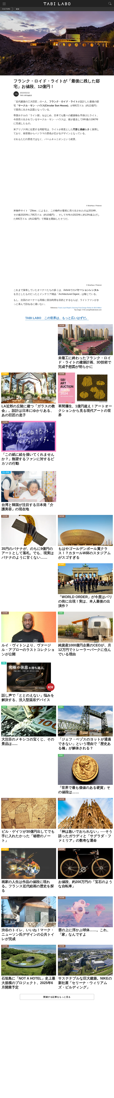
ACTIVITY (5, 374)
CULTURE (61, 326)
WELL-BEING (6, 473)
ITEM (3, 663)
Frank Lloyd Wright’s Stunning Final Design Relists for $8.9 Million (80, 308)
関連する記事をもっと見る (57, 997)
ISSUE (61, 613)
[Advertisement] (57, 1052)
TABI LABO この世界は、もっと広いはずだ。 (57, 318)
